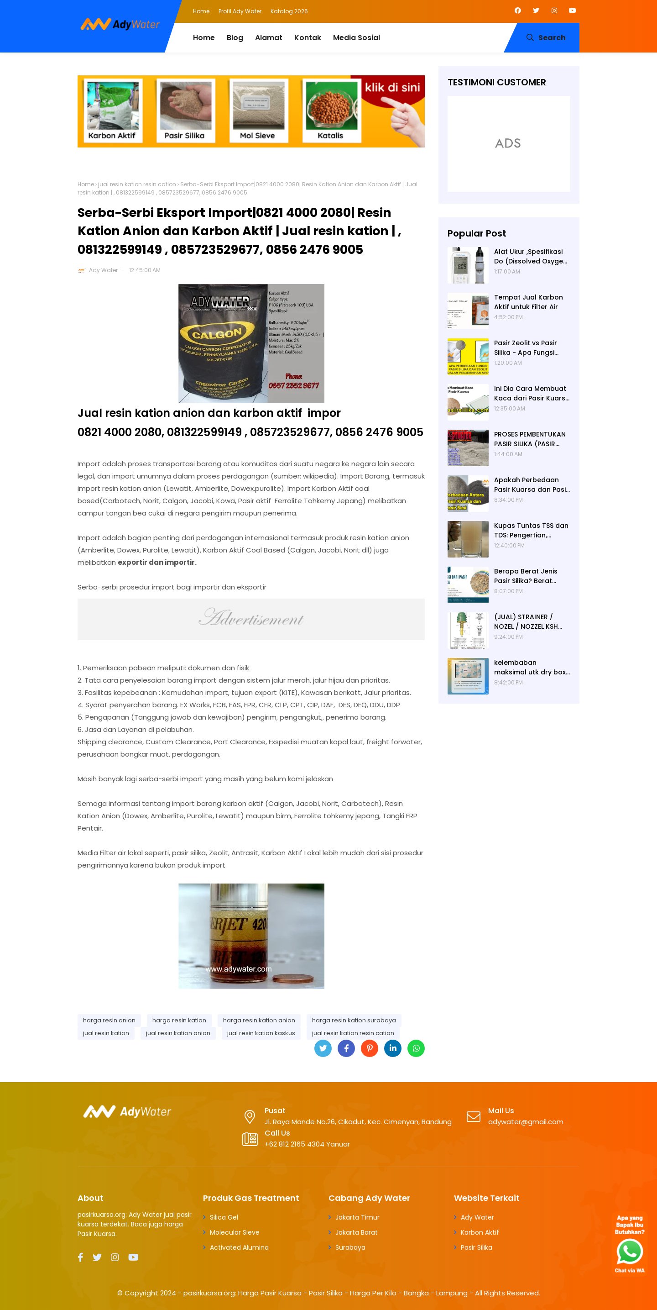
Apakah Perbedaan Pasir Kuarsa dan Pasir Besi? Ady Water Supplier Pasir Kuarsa (531, 485)
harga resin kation (179, 1020)
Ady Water (103, 270)
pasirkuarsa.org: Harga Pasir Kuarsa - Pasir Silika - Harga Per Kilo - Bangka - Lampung (325, 1293)
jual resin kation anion (178, 1033)
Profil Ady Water (240, 11)
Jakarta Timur (357, 1217)
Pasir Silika (476, 1247)
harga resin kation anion (259, 1020)
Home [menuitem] (204, 37)
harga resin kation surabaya (354, 1020)
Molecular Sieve (235, 1232)
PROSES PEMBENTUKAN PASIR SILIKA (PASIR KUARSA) (530, 439)
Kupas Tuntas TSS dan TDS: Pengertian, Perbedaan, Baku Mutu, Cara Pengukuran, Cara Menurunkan (532, 530)
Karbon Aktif (480, 1232)
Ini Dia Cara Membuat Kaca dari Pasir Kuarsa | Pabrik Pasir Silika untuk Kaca (532, 393)
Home (201, 11)
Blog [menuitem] (235, 37)
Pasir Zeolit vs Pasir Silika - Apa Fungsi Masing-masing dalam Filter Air (532, 348)
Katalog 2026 (289, 11)
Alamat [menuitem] (268, 37)
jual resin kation (106, 1033)
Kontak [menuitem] (307, 37)
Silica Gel (224, 1217)
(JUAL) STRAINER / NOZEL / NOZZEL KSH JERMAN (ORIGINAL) (526, 621)
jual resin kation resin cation (137, 184)
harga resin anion (109, 1020)
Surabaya (350, 1247)
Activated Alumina (239, 1247)
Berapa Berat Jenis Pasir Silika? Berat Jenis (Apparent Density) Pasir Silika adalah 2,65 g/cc (526, 576)
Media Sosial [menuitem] (356, 37)
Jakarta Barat (356, 1232)
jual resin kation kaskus (261, 1033)
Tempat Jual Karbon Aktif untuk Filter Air (528, 302)
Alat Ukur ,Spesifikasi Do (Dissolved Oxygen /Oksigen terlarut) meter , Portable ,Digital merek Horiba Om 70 (530, 256)
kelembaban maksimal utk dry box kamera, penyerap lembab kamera (530, 667)
